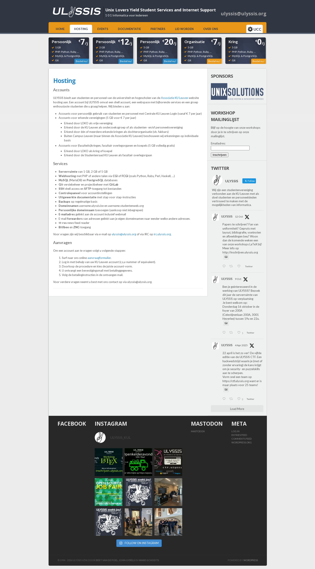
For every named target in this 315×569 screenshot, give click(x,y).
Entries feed (239, 435)
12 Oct (239, 216)
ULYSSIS (227, 216)
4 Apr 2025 (241, 345)
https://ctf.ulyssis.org (235, 381)
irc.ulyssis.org (162, 234)
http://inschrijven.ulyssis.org (240, 252)
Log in (235, 431)
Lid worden (184, 29)
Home (60, 29)
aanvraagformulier (99, 258)
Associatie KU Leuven (174, 98)
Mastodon (198, 431)
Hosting (81, 29)
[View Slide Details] (237, 91)
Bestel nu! (82, 61)
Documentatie (129, 29)
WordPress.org (241, 442)
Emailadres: (218, 143)
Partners (157, 29)
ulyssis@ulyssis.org (124, 234)
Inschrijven (220, 154)
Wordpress (250, 560)
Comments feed (241, 438)
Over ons (210, 29)
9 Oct (238, 279)
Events (102, 29)
